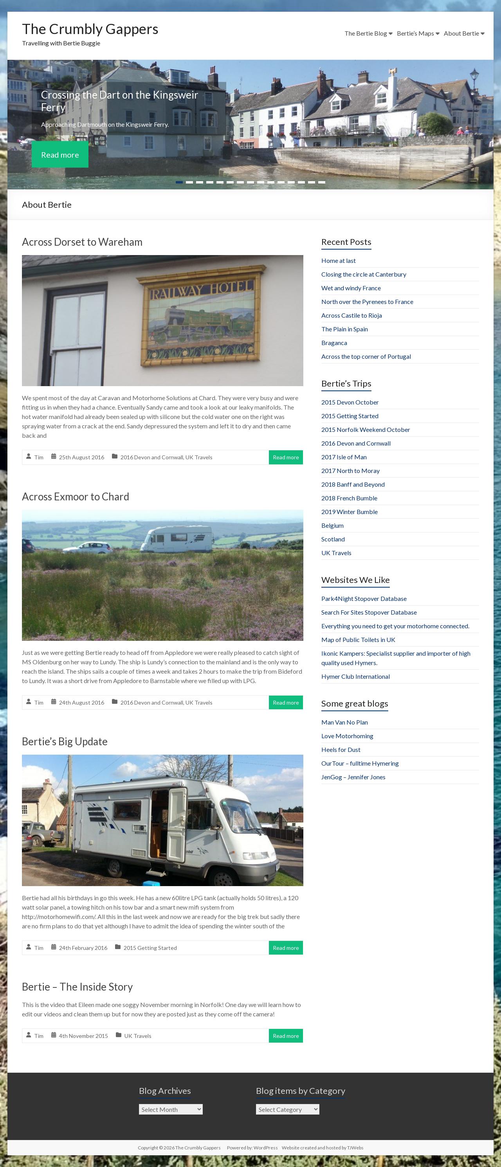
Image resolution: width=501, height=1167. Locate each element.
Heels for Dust (340, 749)
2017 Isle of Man (344, 456)
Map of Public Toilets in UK (358, 639)
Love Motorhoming (347, 735)
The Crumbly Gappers (90, 28)
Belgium (332, 525)
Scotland (333, 539)
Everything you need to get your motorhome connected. (395, 625)
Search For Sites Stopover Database (369, 612)
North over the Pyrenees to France (367, 301)
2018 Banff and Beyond (353, 484)
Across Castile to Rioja (351, 315)
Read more (60, 154)
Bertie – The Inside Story (77, 986)
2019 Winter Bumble (349, 511)
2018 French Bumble (349, 498)
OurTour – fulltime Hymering (360, 763)
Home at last (338, 260)
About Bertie (461, 33)
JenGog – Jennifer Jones (353, 776)
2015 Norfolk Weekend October (365, 429)
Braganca (334, 342)
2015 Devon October (350, 402)
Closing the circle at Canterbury (363, 274)
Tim (38, 457)
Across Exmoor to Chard (75, 496)
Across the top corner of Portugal (366, 356)
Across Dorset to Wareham (82, 242)
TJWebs (355, 1148)
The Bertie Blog (365, 33)
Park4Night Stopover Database (364, 598)
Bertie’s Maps (415, 33)
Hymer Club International (355, 676)
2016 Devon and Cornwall (152, 457)
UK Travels (199, 457)
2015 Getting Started (150, 947)
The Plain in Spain (344, 329)
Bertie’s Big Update (65, 741)
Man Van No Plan (344, 722)
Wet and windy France (351, 287)
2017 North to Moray (350, 470)
